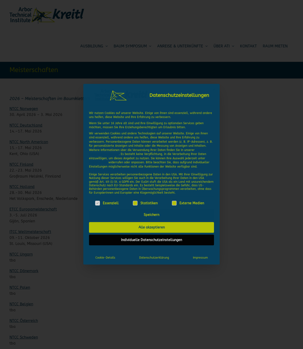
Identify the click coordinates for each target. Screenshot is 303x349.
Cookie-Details (105, 256)
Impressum (200, 256)
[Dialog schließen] (214, 88)
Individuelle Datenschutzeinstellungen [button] (151, 239)
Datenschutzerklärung (104, 153)
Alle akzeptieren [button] (151, 226)
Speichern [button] (151, 214)
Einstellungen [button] (98, 161)
